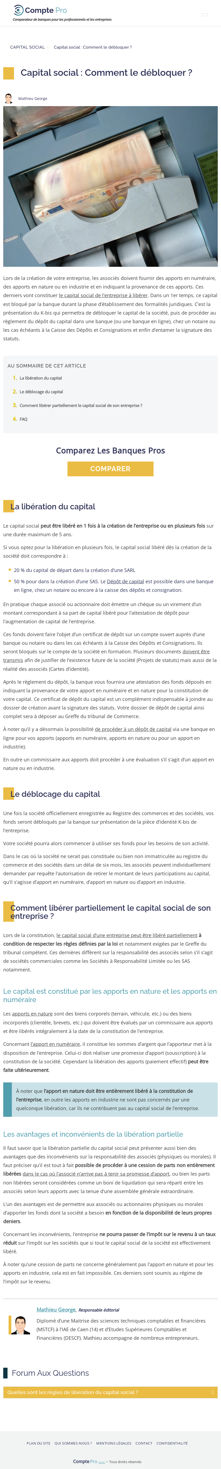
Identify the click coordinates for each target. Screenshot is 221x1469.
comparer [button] (110, 469)
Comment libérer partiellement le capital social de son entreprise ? (81, 405)
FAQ (23, 419)
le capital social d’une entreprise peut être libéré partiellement (126, 934)
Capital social (27, 47)
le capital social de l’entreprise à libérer (103, 295)
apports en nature (32, 1012)
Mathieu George (56, 1308)
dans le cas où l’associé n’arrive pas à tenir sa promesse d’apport (96, 1172)
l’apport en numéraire (55, 1042)
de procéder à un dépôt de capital (133, 728)
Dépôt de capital (125, 581)
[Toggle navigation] (204, 14)
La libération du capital (41, 377)
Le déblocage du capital (41, 391)
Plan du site (38, 1441)
